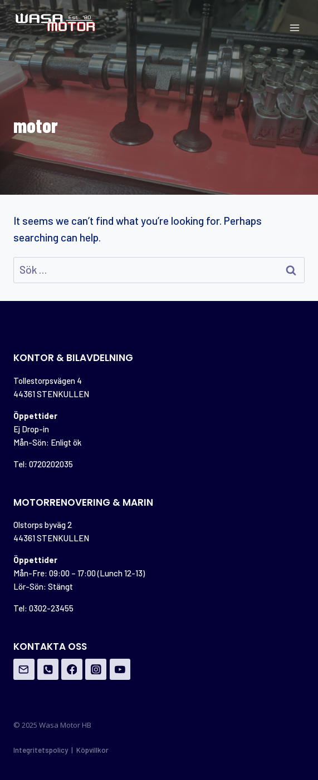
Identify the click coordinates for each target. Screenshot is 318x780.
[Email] (24, 669)
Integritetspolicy (40, 750)
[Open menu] (294, 27)
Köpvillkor (92, 750)
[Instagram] (95, 669)
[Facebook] (71, 669)
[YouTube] (120, 669)
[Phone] (47, 669)
